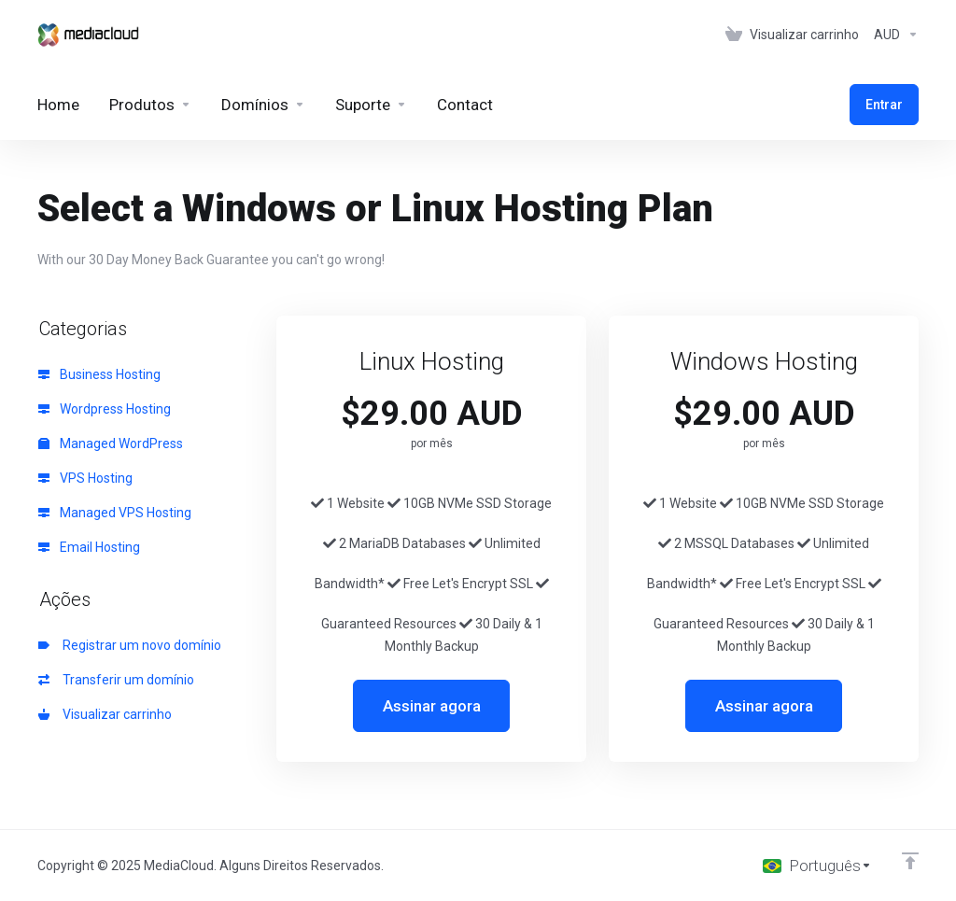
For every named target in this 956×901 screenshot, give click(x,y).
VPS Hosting (85, 478)
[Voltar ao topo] (910, 861)
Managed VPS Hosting (114, 512)
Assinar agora (432, 706)
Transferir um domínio (116, 679)
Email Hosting (89, 547)
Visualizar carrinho (105, 714)
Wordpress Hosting (104, 408)
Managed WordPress (110, 443)
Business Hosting (99, 374)
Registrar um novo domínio (129, 645)
